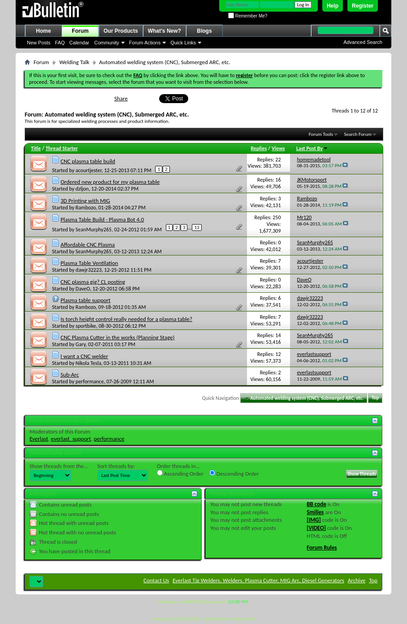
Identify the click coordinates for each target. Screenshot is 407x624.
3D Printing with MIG (85, 200)
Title (36, 148)
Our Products (121, 31)
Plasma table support (86, 300)
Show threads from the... (59, 466)
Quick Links (183, 42)
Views (278, 148)
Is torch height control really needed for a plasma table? (126, 319)
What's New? (164, 31)
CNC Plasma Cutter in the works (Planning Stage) (118, 337)
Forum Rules (322, 547)
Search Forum (358, 134)
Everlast (39, 438)
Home (43, 31)
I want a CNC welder (84, 356)
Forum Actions (144, 42)
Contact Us (156, 580)
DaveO (83, 289)
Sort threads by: (116, 466)
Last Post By (312, 148)
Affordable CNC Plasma (88, 244)
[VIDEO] (316, 527)
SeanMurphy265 (94, 229)
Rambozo (86, 207)
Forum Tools (321, 134)
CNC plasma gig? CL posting (93, 281)
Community (106, 42)
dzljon (82, 189)
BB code (316, 504)
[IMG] (314, 519)
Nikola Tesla (88, 363)
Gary (81, 344)
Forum (80, 31)
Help (332, 6)
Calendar (79, 42)
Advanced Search (362, 42)
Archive (356, 580)
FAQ (60, 42)
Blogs (204, 31)
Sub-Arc (70, 374)
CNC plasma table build (88, 161)
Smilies (315, 512)
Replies (259, 148)
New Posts (39, 42)
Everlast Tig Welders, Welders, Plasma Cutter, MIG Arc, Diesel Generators (258, 580)
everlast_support (71, 438)
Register (362, 6)
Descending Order (234, 473)
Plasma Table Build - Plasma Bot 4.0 (102, 219)
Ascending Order (180, 473)
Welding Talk (74, 62)
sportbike (86, 326)
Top (375, 398)
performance (90, 381)
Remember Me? (247, 15)
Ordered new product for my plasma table (110, 181)
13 (196, 227)
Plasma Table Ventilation (89, 263)
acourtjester (89, 170)
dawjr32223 (89, 270)
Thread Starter (62, 148)
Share (121, 98)
